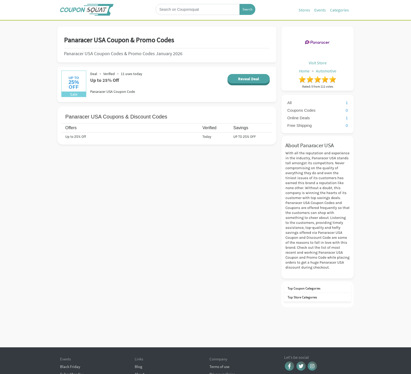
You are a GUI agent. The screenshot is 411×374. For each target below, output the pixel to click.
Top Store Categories (302, 297)
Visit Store (318, 62)
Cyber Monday (71, 347)
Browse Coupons (73, 362)
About (139, 347)
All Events (68, 369)
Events (320, 10)
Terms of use (219, 339)
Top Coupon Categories (303, 288)
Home (304, 70)
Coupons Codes (317, 110)
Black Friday (70, 339)
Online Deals (317, 118)
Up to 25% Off (105, 80)
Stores (304, 10)
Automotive (326, 70)
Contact (141, 354)
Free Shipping (317, 125)
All (317, 103)
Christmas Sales (73, 354)
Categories (339, 10)
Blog (138, 339)
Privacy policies (222, 347)
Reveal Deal (247, 78)
